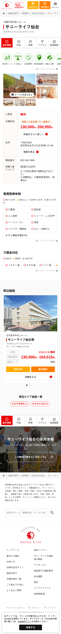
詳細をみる (30, 377)
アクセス (42, 43)
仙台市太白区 (38, 13)
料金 (18, 43)
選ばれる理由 (13, 556)
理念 (36, 582)
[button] (26, 385)
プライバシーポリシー (15, 608)
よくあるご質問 (14, 590)
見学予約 (18, 369)
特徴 (30, 43)
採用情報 (39, 594)
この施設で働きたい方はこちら (34, 457)
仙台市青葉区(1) (19, 403)
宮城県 (25, 13)
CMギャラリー (40, 550)
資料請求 (42, 369)
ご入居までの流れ (15, 584)
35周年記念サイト (15, 567)
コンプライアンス (42, 588)
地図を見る (29, 152)
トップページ (13, 550)
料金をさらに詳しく (33, 134)
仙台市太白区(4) (40, 403)
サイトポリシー (34, 608)
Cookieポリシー (25, 621)
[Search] (52, 513)
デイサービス (40, 565)
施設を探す (13, 13)
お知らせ (11, 561)
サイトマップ (49, 608)
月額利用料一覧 (14, 579)
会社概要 (38, 576)
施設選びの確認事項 (43, 570)
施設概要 (54, 43)
